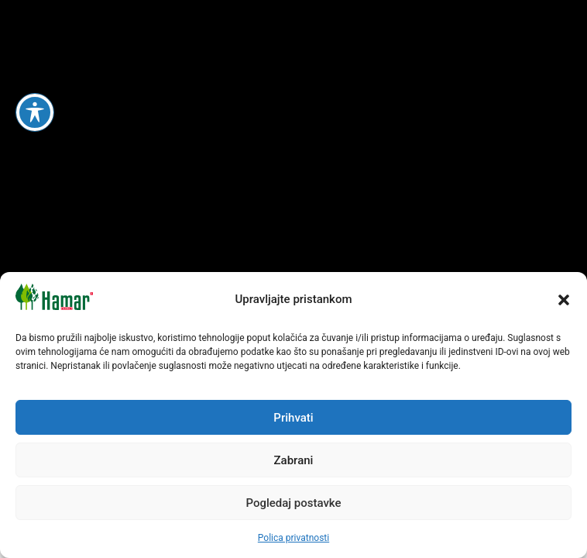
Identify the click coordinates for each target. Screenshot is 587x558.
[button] (564, 300)
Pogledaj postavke (293, 503)
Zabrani (294, 460)
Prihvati (293, 418)
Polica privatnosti (293, 537)
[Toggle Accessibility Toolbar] (34, 112)
